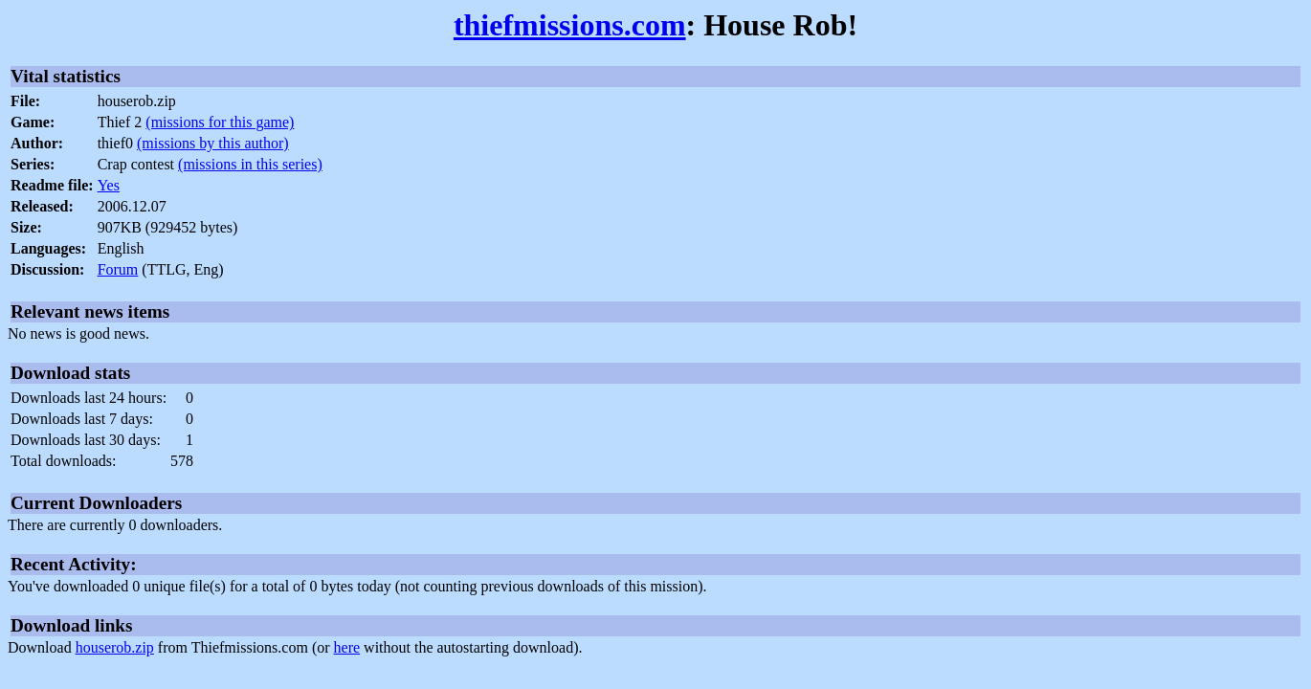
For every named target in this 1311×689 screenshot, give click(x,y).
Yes (109, 185)
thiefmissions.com (570, 25)
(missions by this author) (213, 143)
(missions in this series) (250, 164)
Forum (118, 269)
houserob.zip (115, 647)
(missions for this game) (219, 122)
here (347, 647)
